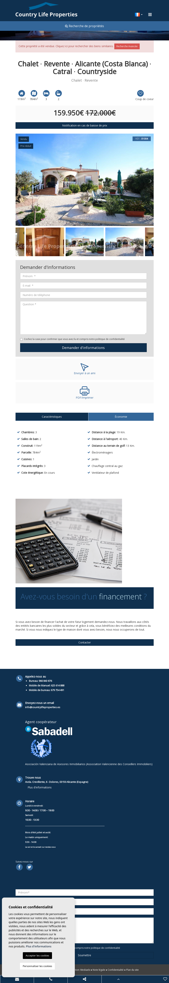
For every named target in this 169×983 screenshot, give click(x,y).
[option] (85, 180)
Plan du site (132, 969)
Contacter (84, 642)
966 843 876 (45, 681)
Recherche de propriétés (84, 26)
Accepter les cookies (37, 955)
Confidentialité (116, 969)
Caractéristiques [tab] (52, 416)
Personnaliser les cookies (37, 966)
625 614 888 (57, 685)
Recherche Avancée (127, 46)
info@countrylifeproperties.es (42, 707)
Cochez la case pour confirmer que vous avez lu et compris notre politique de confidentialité (74, 339)
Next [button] (151, 180)
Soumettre (84, 955)
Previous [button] (18, 180)
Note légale (99, 969)
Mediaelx (85, 969)
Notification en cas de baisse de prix (84, 125)
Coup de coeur (144, 95)
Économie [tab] (121, 416)
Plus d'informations (40, 787)
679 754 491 (57, 690)
